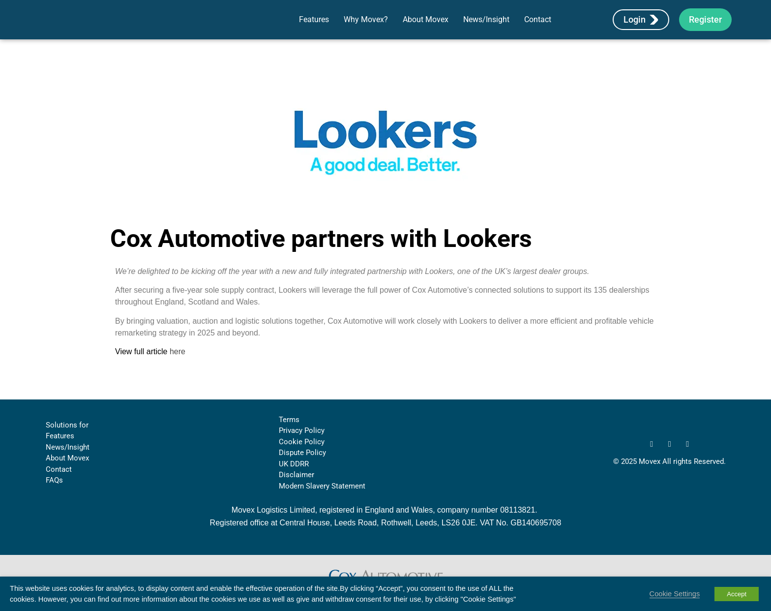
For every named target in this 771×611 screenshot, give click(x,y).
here (177, 366)
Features (314, 26)
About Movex (425, 26)
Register (705, 26)
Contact (537, 26)
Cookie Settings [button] (675, 594)
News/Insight (486, 26)
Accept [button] (736, 594)
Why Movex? (366, 26)
